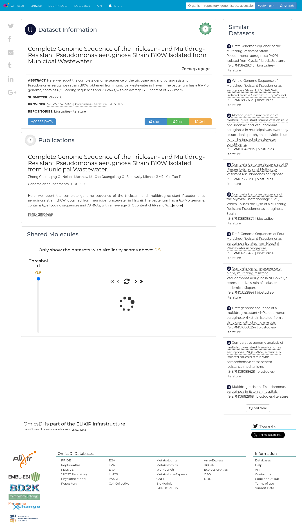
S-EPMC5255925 (60, 104)
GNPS (160, 479)
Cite (155, 122)
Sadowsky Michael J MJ (145, 177)
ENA (112, 469)
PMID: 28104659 (40, 215)
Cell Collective (119, 483)
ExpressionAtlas (216, 469)
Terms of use (264, 483)
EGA (112, 460)
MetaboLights (166, 460)
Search (287, 6)
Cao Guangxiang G (110, 177)
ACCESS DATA (42, 122)
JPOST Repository (74, 474)
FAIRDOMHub (167, 488)
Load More (258, 408)
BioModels (164, 483)
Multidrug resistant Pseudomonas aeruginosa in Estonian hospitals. (256, 389)
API (99, 5)
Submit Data (58, 5)
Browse (36, 5)
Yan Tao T (173, 177)
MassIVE (67, 469)
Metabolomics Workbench (167, 467)
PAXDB (114, 479)
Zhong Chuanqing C (44, 177)
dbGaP (209, 465)
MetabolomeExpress (171, 474)
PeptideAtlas (70, 465)
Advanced (266, 6)
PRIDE (66, 460)
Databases (82, 5)
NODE (208, 479)
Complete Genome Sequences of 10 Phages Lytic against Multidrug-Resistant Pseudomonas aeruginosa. (257, 169)
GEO (207, 474)
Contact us (263, 474)
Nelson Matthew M (78, 177)
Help (116, 5)
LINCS (113, 474)
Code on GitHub (267, 479)
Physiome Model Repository (73, 481)
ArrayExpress (213, 460)
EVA (112, 465)
